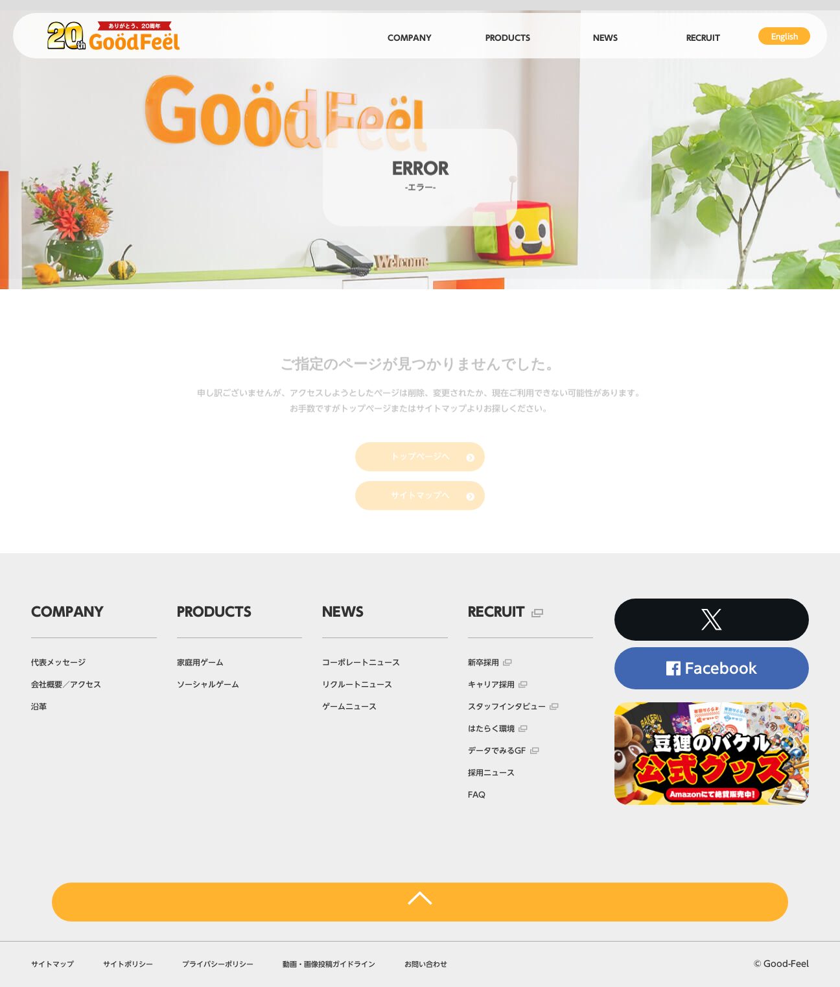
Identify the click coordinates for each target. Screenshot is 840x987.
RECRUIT (496, 611)
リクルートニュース (357, 684)
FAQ (476, 794)
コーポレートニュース (361, 662)
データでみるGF (497, 750)
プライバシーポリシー (217, 964)
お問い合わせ (425, 964)
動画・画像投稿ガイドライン (329, 964)
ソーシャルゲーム (208, 684)
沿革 (39, 706)
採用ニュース (491, 772)
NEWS (343, 611)
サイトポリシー (128, 964)
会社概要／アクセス (66, 684)
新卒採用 (483, 662)
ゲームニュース (349, 706)
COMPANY (67, 611)
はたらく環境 (491, 728)
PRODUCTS (214, 611)
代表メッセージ (58, 662)
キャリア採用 (491, 684)
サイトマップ (52, 964)
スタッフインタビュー (507, 706)
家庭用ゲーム (200, 662)
